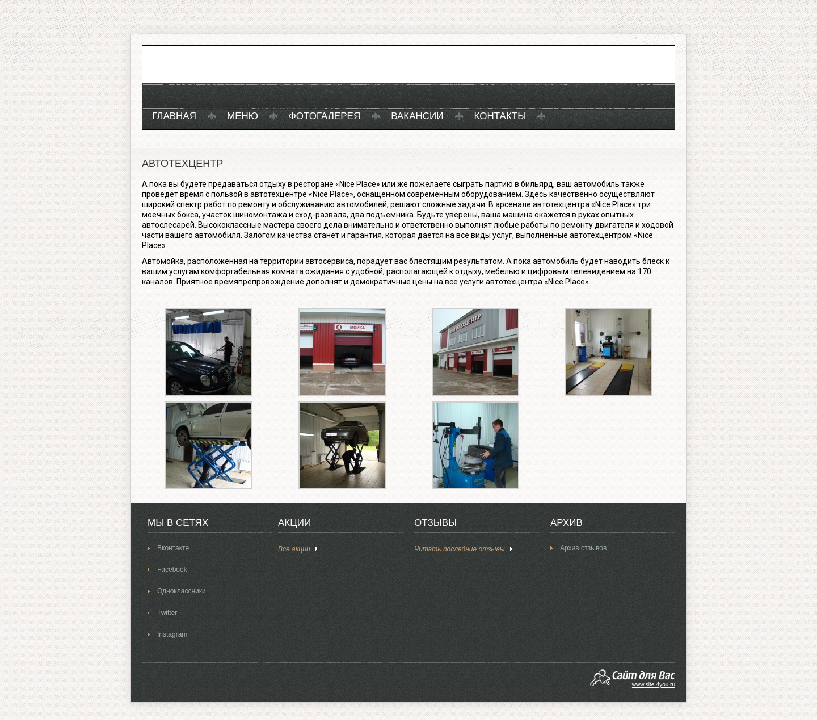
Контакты (500, 116)
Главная (174, 116)
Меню (242, 116)
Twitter (167, 613)
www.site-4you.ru (653, 684)
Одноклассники (181, 591)
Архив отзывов (583, 548)
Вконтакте (173, 548)
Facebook (172, 570)
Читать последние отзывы (459, 549)
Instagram (172, 634)
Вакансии (417, 116)
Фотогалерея (324, 116)
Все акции (294, 549)
